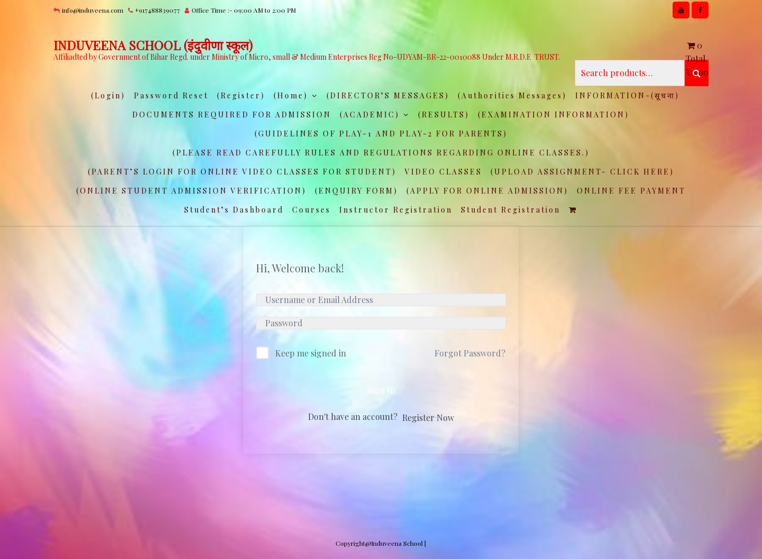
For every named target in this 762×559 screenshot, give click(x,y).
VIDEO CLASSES (443, 172)
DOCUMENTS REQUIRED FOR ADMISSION (231, 114)
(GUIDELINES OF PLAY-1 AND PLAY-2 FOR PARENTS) (381, 134)
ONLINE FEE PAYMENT (631, 191)
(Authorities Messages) (512, 95)
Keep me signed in (310, 353)
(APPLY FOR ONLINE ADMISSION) (487, 191)
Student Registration (510, 210)
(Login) (108, 95)
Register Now (428, 417)
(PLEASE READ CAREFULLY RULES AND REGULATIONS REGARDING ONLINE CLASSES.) (381, 153)
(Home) (291, 95)
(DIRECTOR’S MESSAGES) (387, 95)
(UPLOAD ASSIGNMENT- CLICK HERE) (582, 172)
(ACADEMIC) (370, 114)
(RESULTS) (443, 114)
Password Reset (171, 95)
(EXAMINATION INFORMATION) (553, 114)
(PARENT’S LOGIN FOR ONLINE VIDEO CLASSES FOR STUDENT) (242, 172)
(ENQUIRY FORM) (356, 191)
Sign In (381, 390)
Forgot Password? (469, 353)
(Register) (241, 95)
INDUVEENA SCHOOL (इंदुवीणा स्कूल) (152, 44)
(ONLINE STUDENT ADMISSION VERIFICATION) (191, 191)
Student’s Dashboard (234, 210)
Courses (311, 210)
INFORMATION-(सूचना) (627, 95)
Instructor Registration (395, 210)
